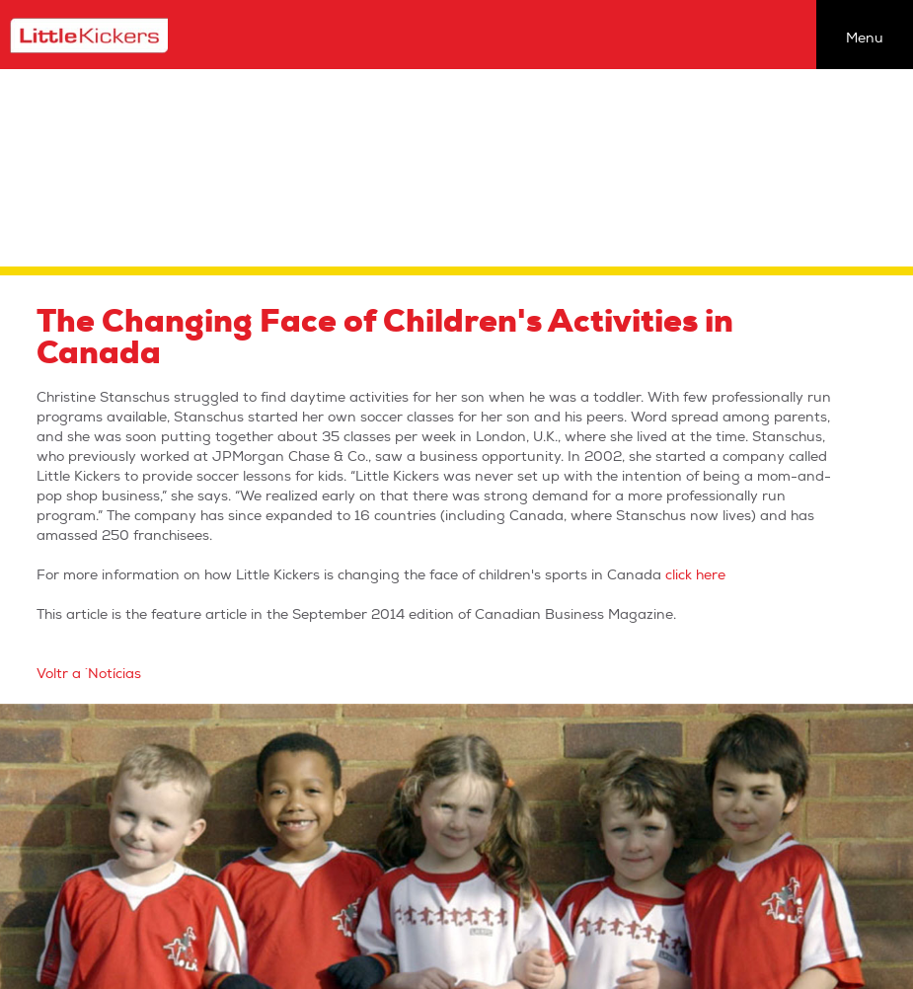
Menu (864, 38)
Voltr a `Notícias (89, 673)
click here (695, 575)
